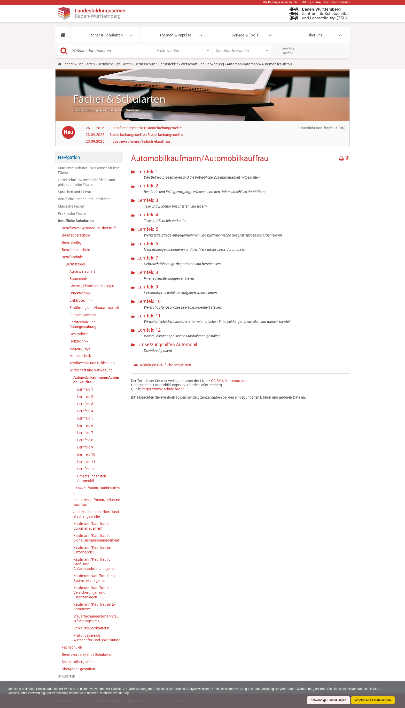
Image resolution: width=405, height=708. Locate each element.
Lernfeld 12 (86, 469)
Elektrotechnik (80, 300)
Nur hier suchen (288, 51)
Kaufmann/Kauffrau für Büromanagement (92, 526)
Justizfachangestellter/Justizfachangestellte (146, 128)
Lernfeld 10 (86, 454)
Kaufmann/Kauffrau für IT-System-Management (94, 578)
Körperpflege (79, 348)
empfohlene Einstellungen (373, 700)
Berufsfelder (168, 64)
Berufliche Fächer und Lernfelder (84, 199)
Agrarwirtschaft (82, 271)
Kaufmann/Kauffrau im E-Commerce (94, 606)
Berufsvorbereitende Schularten (87, 654)
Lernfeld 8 (85, 440)
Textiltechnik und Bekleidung (92, 363)
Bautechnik (78, 279)
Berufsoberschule (76, 235)
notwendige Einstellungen (328, 700)
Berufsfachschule (76, 250)
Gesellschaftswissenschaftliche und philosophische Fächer (86, 182)
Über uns (315, 35)
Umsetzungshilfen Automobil (91, 478)
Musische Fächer (71, 206)
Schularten (66, 676)
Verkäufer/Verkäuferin (91, 628)
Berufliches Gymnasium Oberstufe (89, 228)
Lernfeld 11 (86, 462)
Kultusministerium (337, 2)
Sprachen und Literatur (76, 192)
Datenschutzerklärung (114, 693)
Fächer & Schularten (105, 35)
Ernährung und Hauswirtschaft (94, 308)
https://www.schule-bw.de (163, 389)
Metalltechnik (80, 356)
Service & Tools (245, 35)
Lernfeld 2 (85, 396)
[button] (62, 35)
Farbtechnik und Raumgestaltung (82, 324)
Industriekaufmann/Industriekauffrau (140, 141)
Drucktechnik (79, 293)
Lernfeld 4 (85, 411)
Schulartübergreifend (79, 662)
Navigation (69, 157)
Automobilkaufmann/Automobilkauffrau (96, 379)
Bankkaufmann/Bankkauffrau (96, 490)
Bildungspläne (311, 2)
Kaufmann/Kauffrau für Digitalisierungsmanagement (96, 538)
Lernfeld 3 (85, 404)
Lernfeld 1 (85, 389)
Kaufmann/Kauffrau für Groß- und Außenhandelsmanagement (95, 564)
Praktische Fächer (72, 213)
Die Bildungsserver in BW (280, 2)
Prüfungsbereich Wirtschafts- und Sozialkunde (96, 637)
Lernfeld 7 (85, 433)
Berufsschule (145, 64)
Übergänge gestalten (78, 669)
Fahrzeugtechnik (82, 315)
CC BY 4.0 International (229, 381)
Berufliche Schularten (115, 64)
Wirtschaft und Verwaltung (202, 64)
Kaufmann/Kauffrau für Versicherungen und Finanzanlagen (92, 592)
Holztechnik (78, 341)
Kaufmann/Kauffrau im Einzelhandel (92, 549)
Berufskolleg (72, 242)
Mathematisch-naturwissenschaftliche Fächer (89, 170)
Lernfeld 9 (85, 447)
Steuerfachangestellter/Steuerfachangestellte (146, 135)
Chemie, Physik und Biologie (91, 286)
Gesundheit (78, 334)
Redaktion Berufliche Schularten (165, 365)
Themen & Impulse (175, 35)
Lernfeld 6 (85, 425)
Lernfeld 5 (85, 418)
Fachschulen (72, 647)
